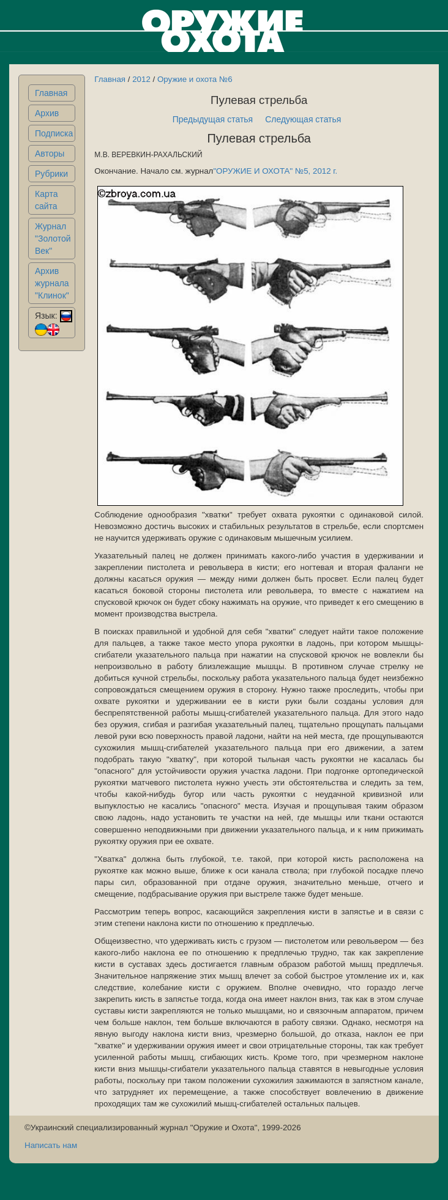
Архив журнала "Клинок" (52, 283)
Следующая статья (303, 119)
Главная (51, 93)
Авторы (49, 153)
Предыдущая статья (213, 119)
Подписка (54, 133)
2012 (141, 79)
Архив (47, 113)
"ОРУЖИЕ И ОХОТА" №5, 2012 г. (275, 171)
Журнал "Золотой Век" (53, 238)
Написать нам (50, 1145)
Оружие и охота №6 (195, 79)
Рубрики (51, 174)
